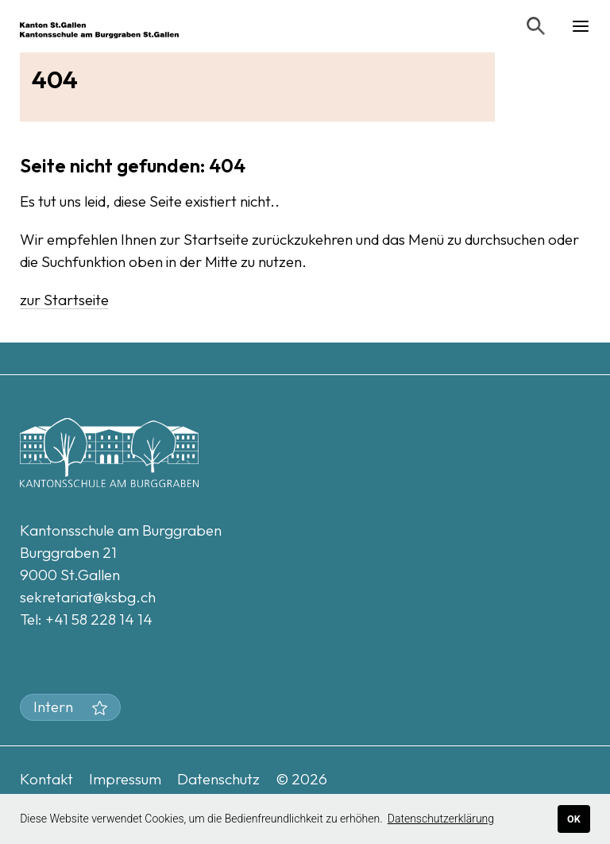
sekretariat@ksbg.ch (88, 596)
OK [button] (574, 819)
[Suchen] (536, 26)
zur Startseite (64, 299)
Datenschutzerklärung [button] (441, 818)
